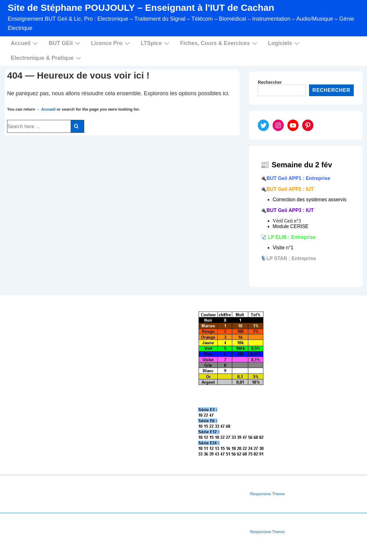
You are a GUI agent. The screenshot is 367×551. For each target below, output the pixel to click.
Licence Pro (111, 43)
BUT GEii (65, 43)
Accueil (25, 43)
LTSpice (156, 43)
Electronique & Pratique (47, 58)
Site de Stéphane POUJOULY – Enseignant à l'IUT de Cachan (141, 7)
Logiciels (284, 43)
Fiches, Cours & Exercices (219, 43)
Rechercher (270, 82)
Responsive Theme (267, 494)
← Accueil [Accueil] (45, 109)
